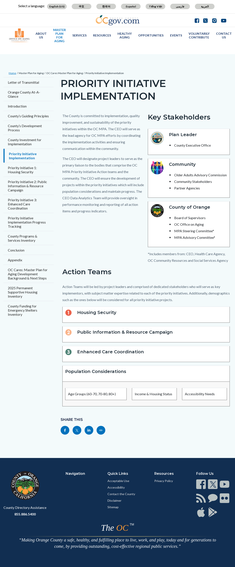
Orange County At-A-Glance (24, 94)
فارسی (180, 6)
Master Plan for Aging (59, 35)
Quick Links (117, 474)
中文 (81, 6)
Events (176, 35)
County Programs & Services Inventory (22, 238)
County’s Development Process (25, 128)
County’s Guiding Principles (28, 116)
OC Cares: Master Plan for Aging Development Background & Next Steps (28, 274)
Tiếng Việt (155, 6)
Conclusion (16, 250)
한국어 (106, 6)
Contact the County (121, 494)
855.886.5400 (25, 514)
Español (131, 6)
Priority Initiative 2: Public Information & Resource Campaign (27, 186)
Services (79, 35)
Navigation (75, 474)
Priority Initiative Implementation (104, 73)
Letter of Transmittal (23, 82)
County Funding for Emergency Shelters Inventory (22, 310)
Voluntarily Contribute (199, 35)
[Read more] (118, 20)
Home (12, 73)
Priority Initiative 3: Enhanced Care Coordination (22, 204)
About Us (41, 35)
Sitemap (113, 507)
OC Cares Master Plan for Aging (64, 73)
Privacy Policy (163, 481)
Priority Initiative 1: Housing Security (22, 170)
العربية (205, 6)
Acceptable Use (118, 481)
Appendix (15, 260)
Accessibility (116, 487)
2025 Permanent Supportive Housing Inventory (22, 292)
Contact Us (224, 35)
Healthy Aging (125, 35)
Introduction (17, 106)
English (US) (57, 6)
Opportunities (150, 35)
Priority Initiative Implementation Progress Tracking (27, 222)
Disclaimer (114, 500)
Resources (102, 35)
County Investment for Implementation (24, 142)
